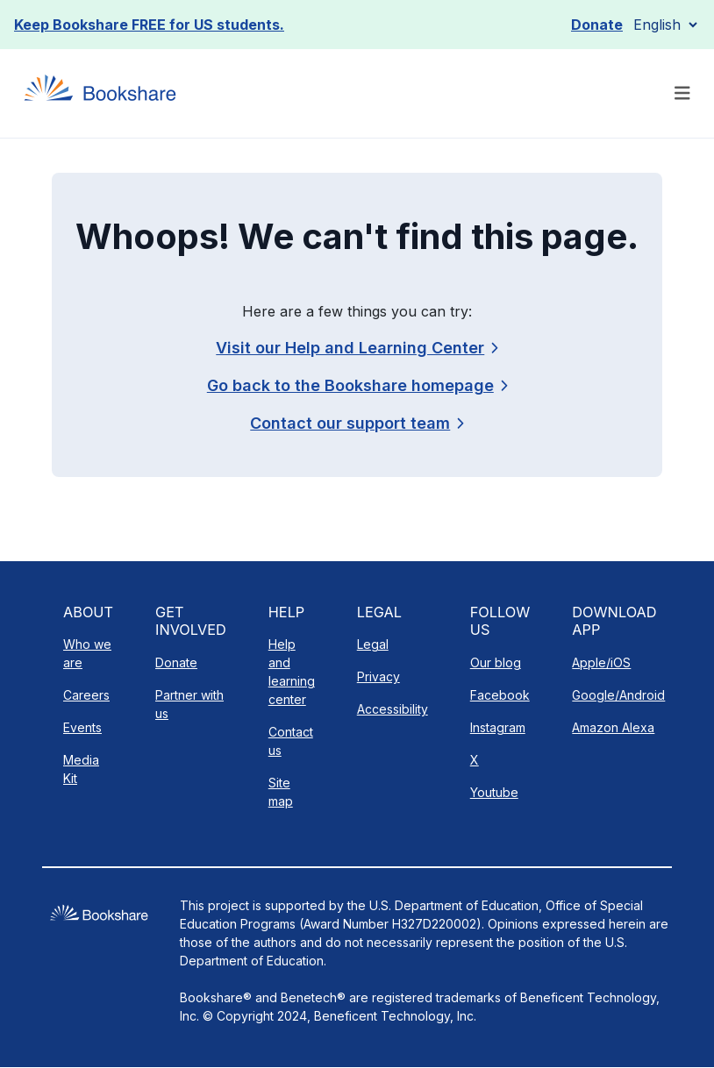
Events (82, 727)
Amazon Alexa (613, 727)
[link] (356, 423)
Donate (597, 24)
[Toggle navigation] (682, 93)
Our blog (495, 662)
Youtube (494, 792)
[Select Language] (665, 24)
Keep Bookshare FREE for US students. (149, 24)
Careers (86, 694)
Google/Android (618, 694)
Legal (373, 644)
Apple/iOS (601, 662)
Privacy (378, 676)
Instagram (497, 727)
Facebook (500, 694)
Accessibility (392, 708)
